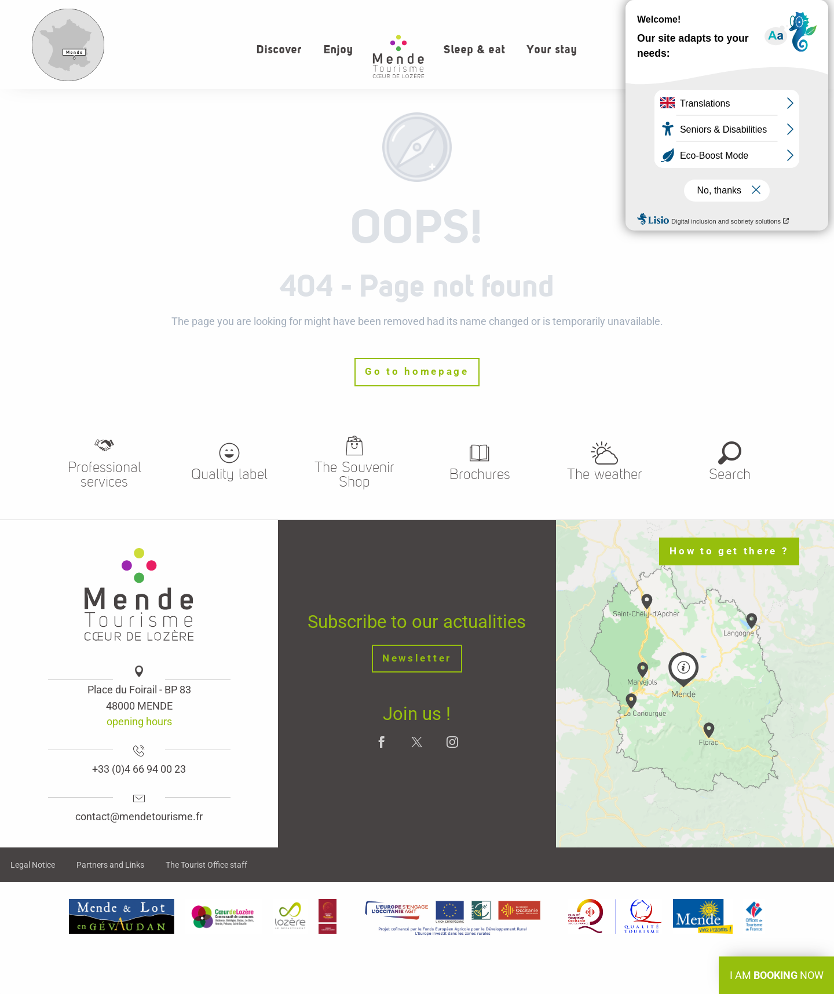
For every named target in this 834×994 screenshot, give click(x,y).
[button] (772, 49)
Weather (799, 11)
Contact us (740, 11)
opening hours (139, 721)
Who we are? (673, 11)
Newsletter (417, 658)
